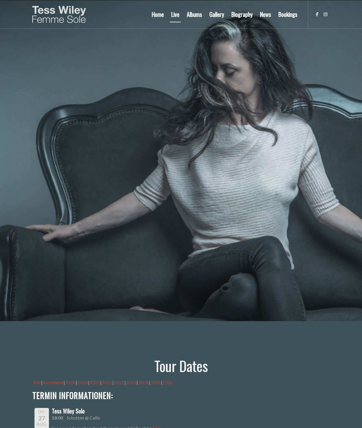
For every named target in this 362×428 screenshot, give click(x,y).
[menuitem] (157, 14)
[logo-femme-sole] (59, 14)
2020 (95, 382)
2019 (82, 382)
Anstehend (53, 382)
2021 (107, 382)
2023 (131, 382)
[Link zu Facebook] (317, 14)
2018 (70, 382)
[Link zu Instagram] (325, 14)
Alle (37, 382)
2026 (168, 382)
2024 (143, 382)
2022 (119, 382)
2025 (155, 382)
